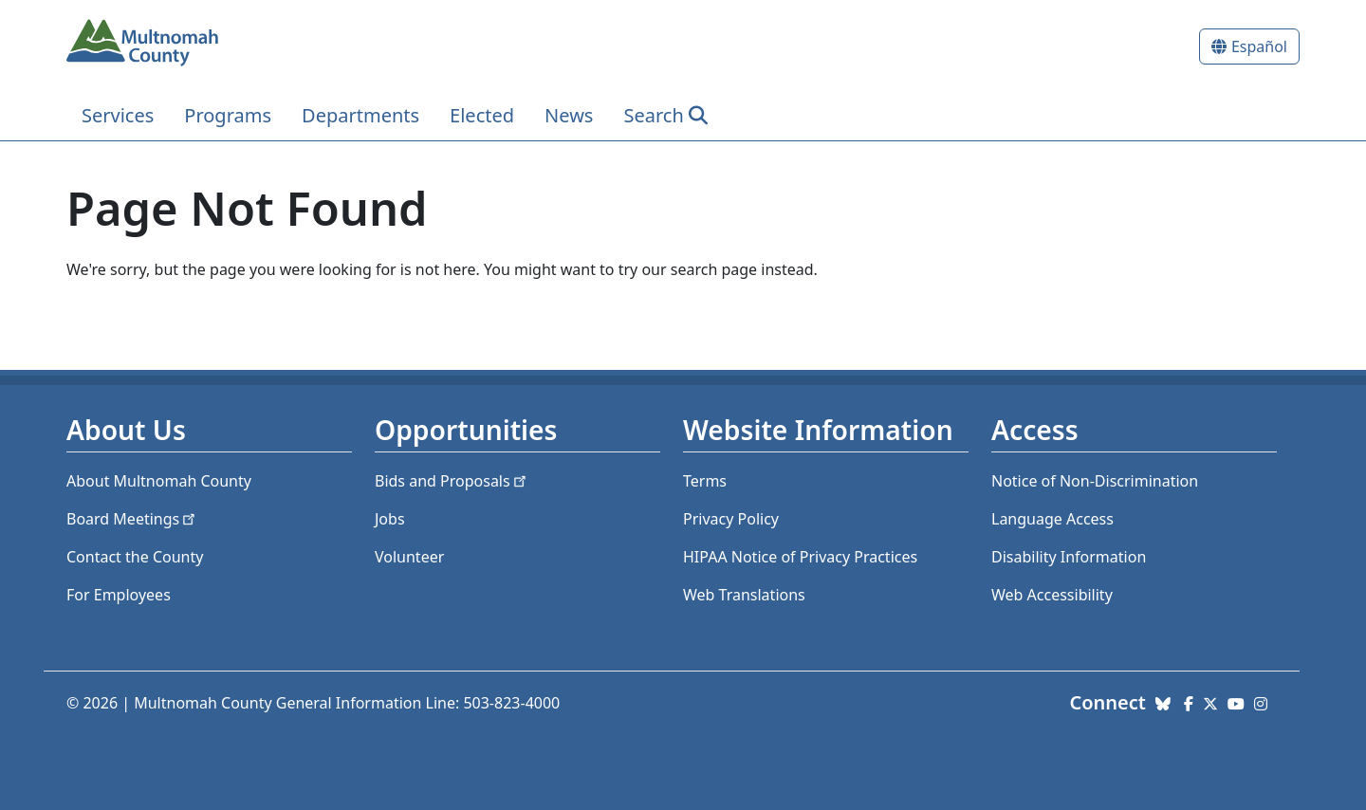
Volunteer (409, 556)
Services (118, 115)
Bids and (452, 480)
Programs (227, 115)
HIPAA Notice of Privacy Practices (800, 556)
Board (132, 518)
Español (1259, 46)
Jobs (390, 518)
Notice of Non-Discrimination (1094, 480)
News (569, 115)
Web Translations (744, 594)
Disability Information (1068, 556)
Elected (482, 115)
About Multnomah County (158, 480)
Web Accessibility (1052, 594)
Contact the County (134, 556)
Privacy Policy (731, 518)
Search (653, 115)
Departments (360, 115)
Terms (705, 480)
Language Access (1052, 518)
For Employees (118, 594)
